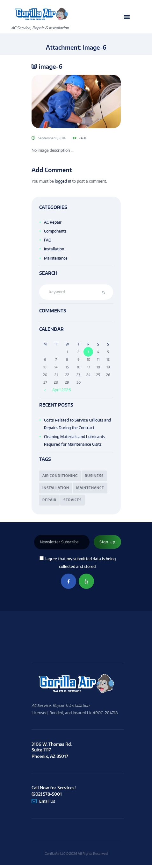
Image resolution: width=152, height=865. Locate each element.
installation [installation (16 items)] (55, 488)
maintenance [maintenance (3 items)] (90, 488)
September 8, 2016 (52, 138)
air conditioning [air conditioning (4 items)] (60, 476)
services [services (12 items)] (72, 500)
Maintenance (56, 258)
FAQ (47, 240)
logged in (63, 181)
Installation (54, 249)
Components (55, 231)
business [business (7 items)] (94, 476)
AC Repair (53, 222)
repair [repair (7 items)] (49, 500)
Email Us (47, 801)
